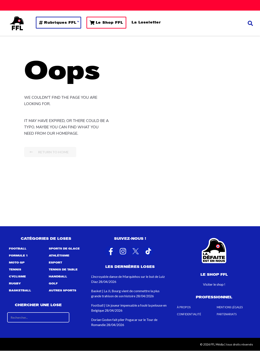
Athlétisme (59, 256)
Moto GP (17, 263)
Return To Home (49, 152)
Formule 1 (18, 256)
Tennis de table (63, 269)
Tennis (15, 269)
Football (17, 249)
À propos (184, 307)
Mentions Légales (230, 307)
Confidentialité (189, 314)
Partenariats (227, 314)
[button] (250, 23)
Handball (58, 276)
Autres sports (62, 290)
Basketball (20, 290)
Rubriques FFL (57, 22)
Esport (55, 263)
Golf (53, 283)
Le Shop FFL (106, 22)
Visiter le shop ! (214, 284)
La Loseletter (146, 22)
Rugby (15, 283)
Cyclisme (17, 276)
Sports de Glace (64, 249)
